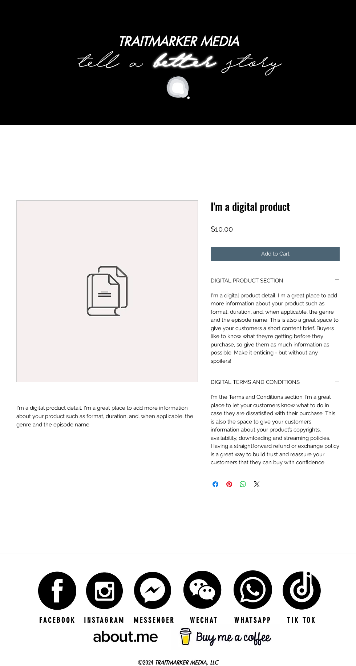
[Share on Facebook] (215, 484)
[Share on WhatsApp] (243, 484)
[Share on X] (256, 484)
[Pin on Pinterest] (229, 484)
